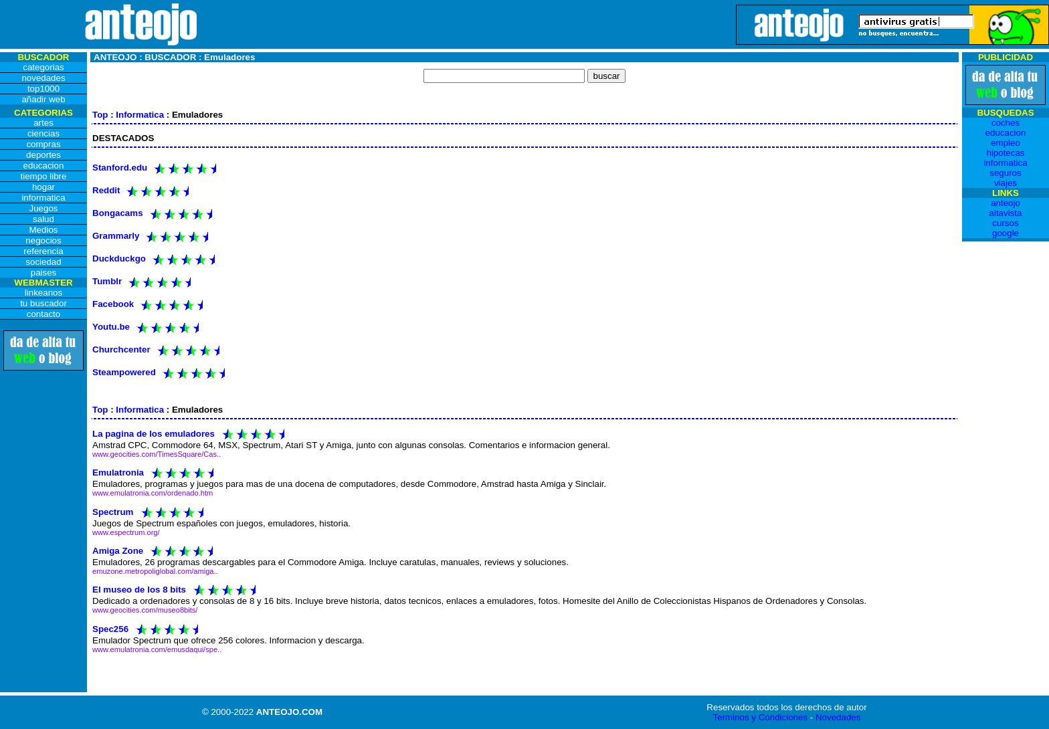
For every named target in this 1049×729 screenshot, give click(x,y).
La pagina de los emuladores (153, 434)
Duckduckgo (119, 258)
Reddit (106, 190)
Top (100, 115)
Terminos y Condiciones (760, 717)
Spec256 (110, 628)
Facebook (113, 304)
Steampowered (124, 372)
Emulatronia (118, 472)
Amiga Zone (117, 551)
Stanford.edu (119, 168)
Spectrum (112, 511)
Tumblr (107, 281)
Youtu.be (111, 327)
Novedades (838, 717)
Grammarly (115, 236)
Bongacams (117, 213)
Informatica (140, 115)
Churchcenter (121, 349)
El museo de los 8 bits (139, 590)
